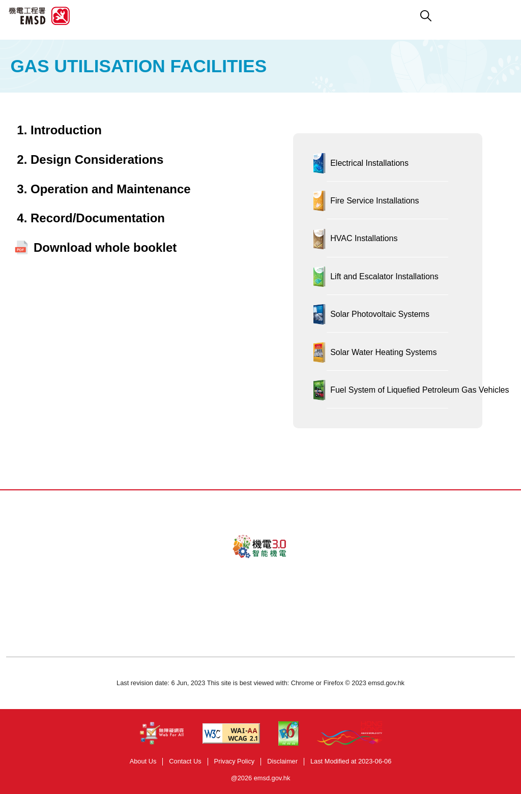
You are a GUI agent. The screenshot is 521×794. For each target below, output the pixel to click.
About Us (143, 761)
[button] (309, 15)
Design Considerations (97, 159)
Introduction (66, 130)
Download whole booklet (105, 247)
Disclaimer (282, 761)
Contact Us (185, 761)
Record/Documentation (98, 218)
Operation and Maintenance (111, 189)
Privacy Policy (234, 761)
